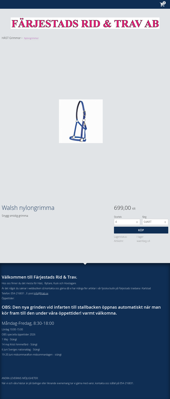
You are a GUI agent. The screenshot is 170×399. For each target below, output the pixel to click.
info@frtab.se (41, 293)
